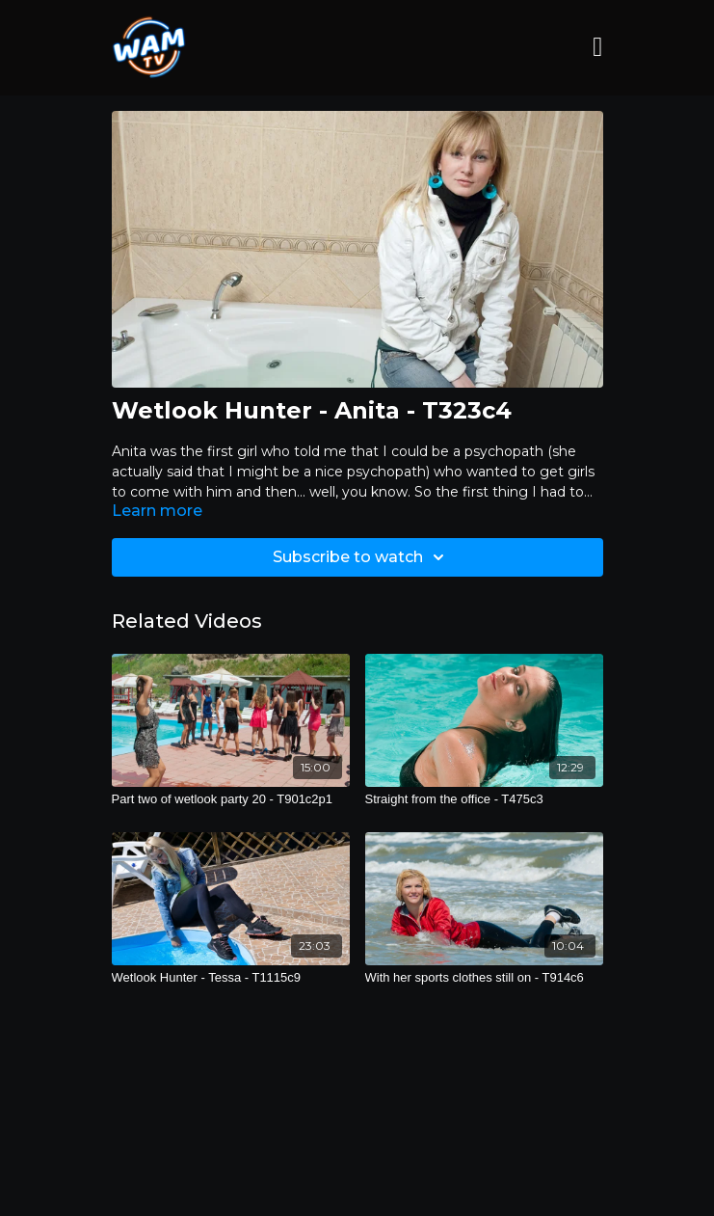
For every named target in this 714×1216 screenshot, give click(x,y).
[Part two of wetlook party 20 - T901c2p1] (231, 799)
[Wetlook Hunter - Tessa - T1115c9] (231, 977)
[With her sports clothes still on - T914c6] (484, 977)
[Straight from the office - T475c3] (484, 799)
